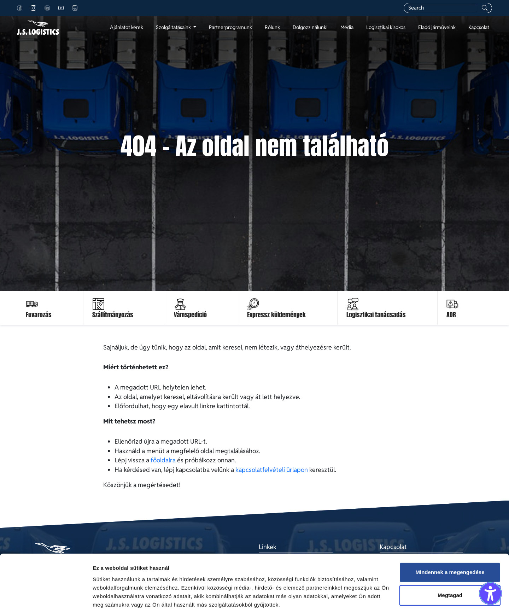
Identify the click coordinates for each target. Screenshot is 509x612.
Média (346, 27)
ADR (451, 314)
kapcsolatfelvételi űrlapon (271, 470)
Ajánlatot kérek (126, 27)
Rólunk (272, 27)
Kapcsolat (478, 27)
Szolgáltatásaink (174, 27)
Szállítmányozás (112, 314)
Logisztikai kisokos (385, 27)
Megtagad (450, 569)
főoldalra (163, 460)
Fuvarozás (39, 314)
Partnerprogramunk (230, 27)
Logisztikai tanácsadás (376, 314)
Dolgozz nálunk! (310, 27)
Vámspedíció (190, 314)
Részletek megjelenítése (123, 598)
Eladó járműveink (437, 27)
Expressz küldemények (276, 314)
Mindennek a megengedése (449, 546)
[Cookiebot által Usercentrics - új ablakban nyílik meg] (46, 598)
